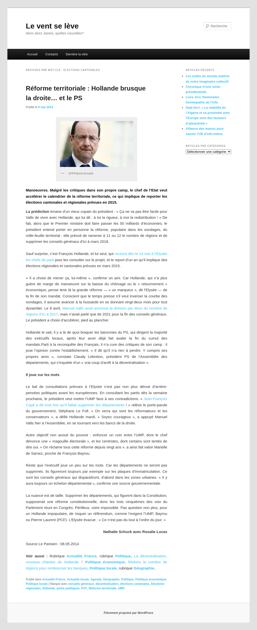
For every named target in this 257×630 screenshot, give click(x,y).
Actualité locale (78, 579)
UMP (121, 588)
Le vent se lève (52, 26)
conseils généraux (81, 584)
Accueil (32, 54)
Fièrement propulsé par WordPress (128, 613)
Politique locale (103, 568)
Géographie (111, 579)
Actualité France (82, 556)
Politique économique (105, 562)
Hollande (48, 588)
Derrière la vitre (77, 54)
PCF (84, 588)
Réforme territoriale (102, 588)
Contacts (51, 54)
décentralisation (107, 584)
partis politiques (67, 588)
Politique (127, 579)
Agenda (95, 579)
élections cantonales (134, 584)
